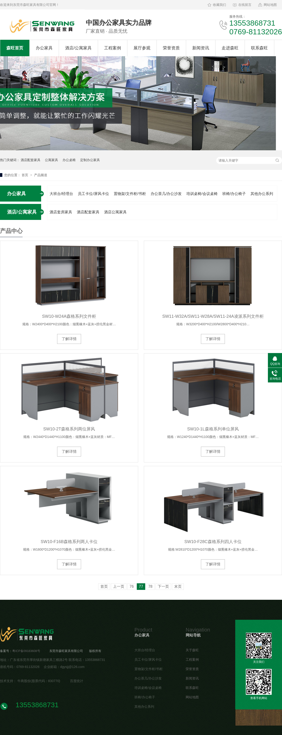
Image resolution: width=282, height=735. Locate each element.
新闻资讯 (200, 48)
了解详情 (69, 339)
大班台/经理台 (61, 194)
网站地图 (270, 5)
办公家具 (44, 48)
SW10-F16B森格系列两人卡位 (69, 541)
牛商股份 (24, 681)
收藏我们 (219, 5)
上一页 (118, 586)
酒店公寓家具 (115, 212)
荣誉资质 (171, 48)
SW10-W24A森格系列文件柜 (69, 316)
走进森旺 (230, 48)
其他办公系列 (262, 194)
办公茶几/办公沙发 (166, 194)
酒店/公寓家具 (78, 48)
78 (150, 586)
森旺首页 (14, 48)
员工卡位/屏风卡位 (93, 194)
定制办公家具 (90, 160)
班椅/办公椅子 (234, 194)
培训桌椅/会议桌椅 (201, 194)
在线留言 (244, 5)
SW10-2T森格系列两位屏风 (69, 429)
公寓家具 (51, 160)
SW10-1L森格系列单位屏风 (213, 429)
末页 (178, 586)
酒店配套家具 (30, 160)
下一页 (163, 586)
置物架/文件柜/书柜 (130, 194)
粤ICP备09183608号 (26, 651)
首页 (25, 175)
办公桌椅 (69, 160)
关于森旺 (192, 650)
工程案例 (112, 48)
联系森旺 (259, 48)
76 (131, 586)
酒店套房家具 (61, 212)
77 (141, 586)
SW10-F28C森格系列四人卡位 (212, 541)
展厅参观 (141, 48)
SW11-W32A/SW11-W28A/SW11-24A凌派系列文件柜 (212, 316)
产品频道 (40, 175)
